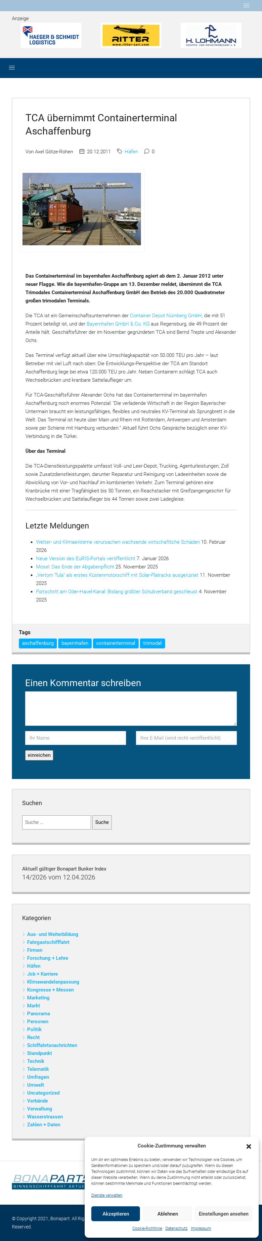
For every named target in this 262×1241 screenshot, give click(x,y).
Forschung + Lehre (47, 958)
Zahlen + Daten (43, 1125)
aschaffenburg (38, 643)
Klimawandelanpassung (53, 982)
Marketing (38, 998)
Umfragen (38, 1077)
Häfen (131, 152)
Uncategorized (43, 1093)
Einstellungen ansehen (223, 1214)
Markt (33, 1006)
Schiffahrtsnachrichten (52, 1045)
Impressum (201, 1228)
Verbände (37, 1101)
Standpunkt (39, 1053)
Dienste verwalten (106, 1195)
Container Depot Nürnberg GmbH (166, 316)
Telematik (38, 1069)
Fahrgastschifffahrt (48, 942)
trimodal (152, 643)
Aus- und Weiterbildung (52, 934)
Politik (34, 1029)
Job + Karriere (42, 974)
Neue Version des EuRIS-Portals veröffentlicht (85, 559)
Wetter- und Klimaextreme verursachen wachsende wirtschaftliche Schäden (118, 542)
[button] (248, 1146)
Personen (37, 1022)
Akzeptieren (116, 1214)
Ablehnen (167, 1214)
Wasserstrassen (45, 1117)
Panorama (38, 1014)
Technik (35, 1061)
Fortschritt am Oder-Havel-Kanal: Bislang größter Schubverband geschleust (116, 592)
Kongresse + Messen (50, 990)
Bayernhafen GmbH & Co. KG (118, 324)
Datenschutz (176, 1228)
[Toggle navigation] (246, 5)
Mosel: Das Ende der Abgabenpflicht (75, 567)
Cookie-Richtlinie (147, 1228)
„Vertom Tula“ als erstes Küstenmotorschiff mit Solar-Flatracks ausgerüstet (117, 575)
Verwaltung (39, 1109)
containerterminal (115, 643)
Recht (33, 1037)
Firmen (34, 950)
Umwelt (35, 1085)
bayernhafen (75, 643)
